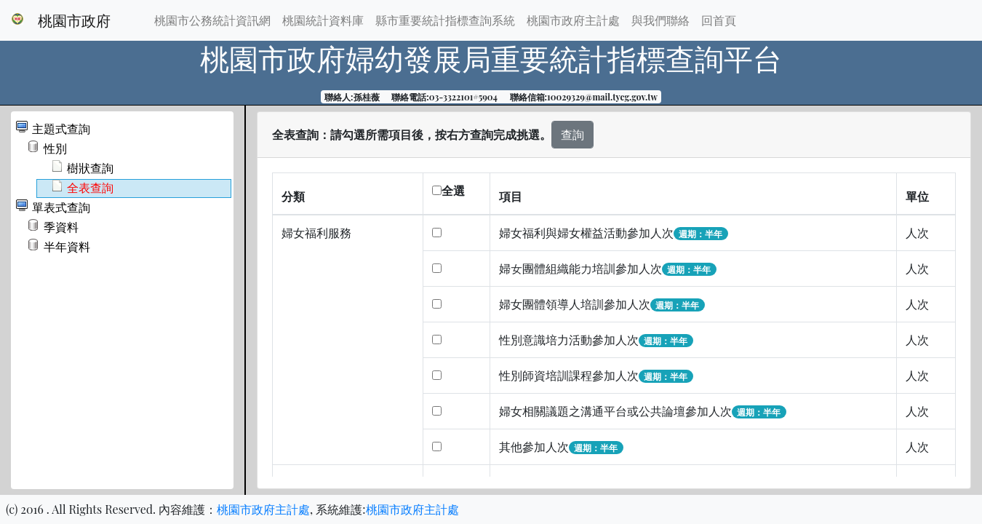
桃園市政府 (74, 20)
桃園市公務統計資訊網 (212, 20)
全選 (448, 190)
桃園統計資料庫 (323, 20)
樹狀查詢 (90, 168)
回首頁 (718, 20)
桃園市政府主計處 (573, 20)
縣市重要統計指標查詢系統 (445, 20)
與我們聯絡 (660, 20)
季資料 (61, 227)
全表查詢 (90, 188)
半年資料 (67, 247)
